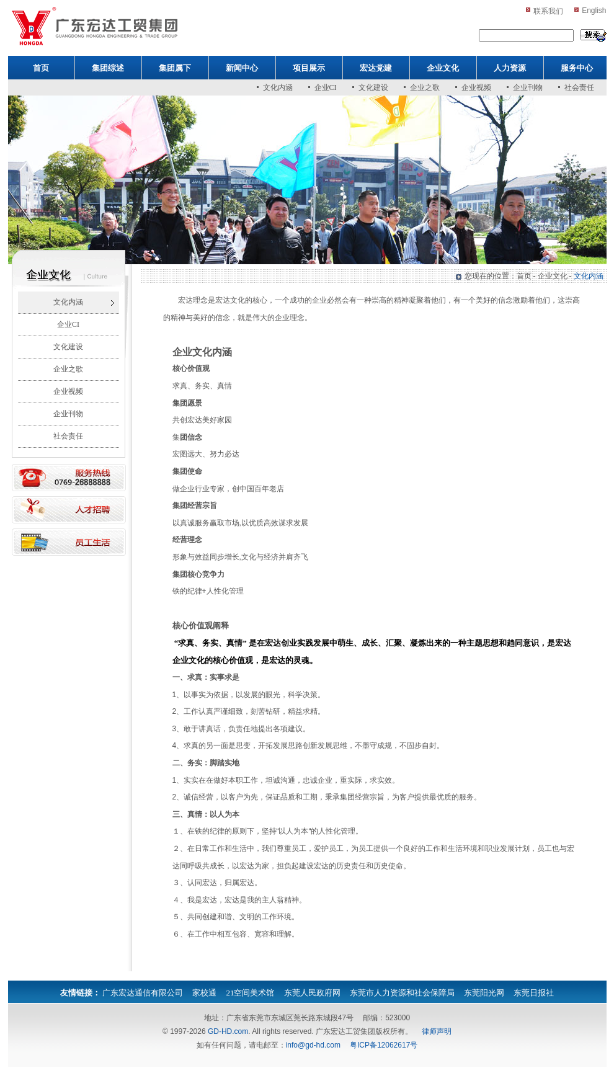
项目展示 (309, 68)
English (594, 10)
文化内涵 (278, 87)
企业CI (325, 87)
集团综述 (108, 68)
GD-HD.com (228, 1031)
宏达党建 (376, 68)
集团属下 (175, 68)
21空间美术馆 (250, 992)
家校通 (204, 992)
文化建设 (373, 87)
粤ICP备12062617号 (383, 1045)
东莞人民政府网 (312, 992)
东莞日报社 (534, 992)
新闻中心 (242, 68)
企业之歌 (425, 87)
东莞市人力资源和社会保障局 (402, 992)
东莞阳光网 (484, 992)
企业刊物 (528, 87)
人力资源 (510, 68)
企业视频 (476, 87)
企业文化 (443, 68)
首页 (41, 68)
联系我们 (548, 11)
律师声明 (437, 1031)
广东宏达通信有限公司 (142, 992)
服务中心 (577, 68)
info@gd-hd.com (313, 1045)
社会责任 (579, 87)
